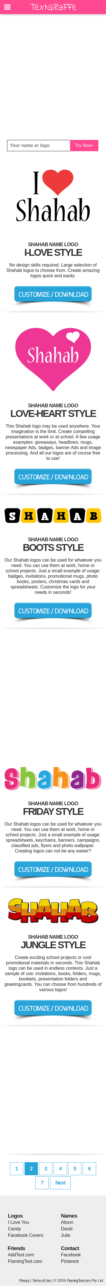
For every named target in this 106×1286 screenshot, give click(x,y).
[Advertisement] (53, 77)
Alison (67, 1222)
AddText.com (21, 1254)
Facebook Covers (25, 1235)
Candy (14, 1228)
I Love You (18, 1222)
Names (69, 1216)
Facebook (71, 1254)
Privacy (24, 1280)
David (67, 1228)
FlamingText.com (25, 1261)
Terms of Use (41, 1280)
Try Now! (84, 145)
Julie (65, 1235)
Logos (15, 1216)
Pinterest (70, 1261)
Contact (70, 1248)
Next (60, 1183)
